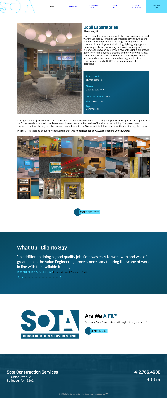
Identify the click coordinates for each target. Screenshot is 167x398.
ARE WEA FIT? (115, 6)
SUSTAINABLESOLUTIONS (94, 6)
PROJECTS (73, 6)
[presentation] (19, 277)
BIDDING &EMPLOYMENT (136, 6)
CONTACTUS (156, 6)
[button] (22, 277)
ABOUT (52, 6)
